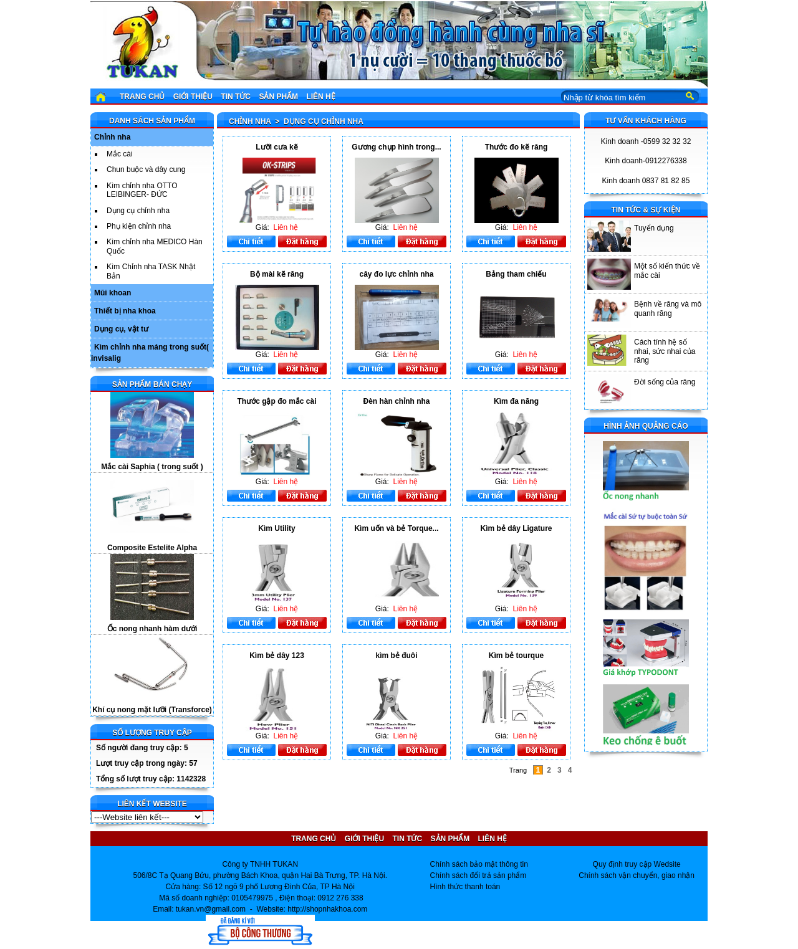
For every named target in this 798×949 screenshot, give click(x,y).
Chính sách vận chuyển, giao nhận (637, 875)
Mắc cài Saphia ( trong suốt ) (152, 466)
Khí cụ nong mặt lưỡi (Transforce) (152, 709)
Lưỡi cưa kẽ (276, 147)
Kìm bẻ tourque (516, 655)
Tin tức (236, 96)
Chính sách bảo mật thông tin (479, 864)
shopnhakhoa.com (336, 909)
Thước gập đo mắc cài (276, 401)
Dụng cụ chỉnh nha (138, 210)
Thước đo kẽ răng (516, 147)
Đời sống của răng (664, 382)
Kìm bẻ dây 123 (276, 655)
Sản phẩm (278, 96)
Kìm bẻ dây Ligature (516, 528)
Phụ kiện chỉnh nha (139, 226)
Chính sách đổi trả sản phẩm (478, 875)
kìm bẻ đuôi (397, 655)
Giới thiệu (193, 96)
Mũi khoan (112, 293)
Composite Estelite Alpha (152, 547)
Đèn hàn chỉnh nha (396, 401)
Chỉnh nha (112, 137)
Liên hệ (320, 96)
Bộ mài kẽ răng (277, 274)
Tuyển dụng (654, 228)
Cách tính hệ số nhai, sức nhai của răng (664, 351)
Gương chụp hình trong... (396, 147)
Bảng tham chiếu (516, 274)
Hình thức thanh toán (465, 886)
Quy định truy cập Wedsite (637, 864)
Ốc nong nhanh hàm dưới (152, 628)
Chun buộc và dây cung (146, 169)
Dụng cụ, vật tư (121, 329)
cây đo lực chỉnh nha (396, 274)
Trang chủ (142, 96)
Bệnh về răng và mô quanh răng (667, 308)
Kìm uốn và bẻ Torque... (396, 528)
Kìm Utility (276, 528)
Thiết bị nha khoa (125, 311)
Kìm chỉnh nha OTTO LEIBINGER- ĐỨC (142, 190)
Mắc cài (120, 154)
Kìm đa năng (516, 401)
